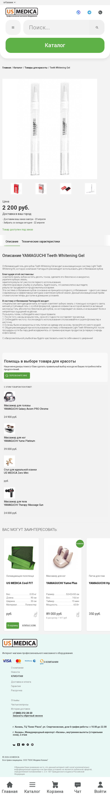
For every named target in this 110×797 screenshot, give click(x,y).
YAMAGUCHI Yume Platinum (55, 441)
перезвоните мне (16, 377)
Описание (12, 243)
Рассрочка (16, 692)
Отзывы (15, 702)
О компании (17, 670)
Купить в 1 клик (29, 627)
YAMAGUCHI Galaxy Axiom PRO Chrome (55, 409)
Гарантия (16, 688)
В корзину (13, 627)
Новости (15, 674)
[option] (16, 190)
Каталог (55, 47)
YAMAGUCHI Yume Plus (61, 585)
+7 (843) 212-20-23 (22, 715)
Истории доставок (20, 711)
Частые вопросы (19, 706)
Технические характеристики (41, 243)
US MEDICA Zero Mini (55, 473)
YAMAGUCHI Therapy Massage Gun (55, 505)
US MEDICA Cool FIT (19, 585)
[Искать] (96, 29)
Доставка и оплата (21, 684)
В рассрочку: (56, 620)
